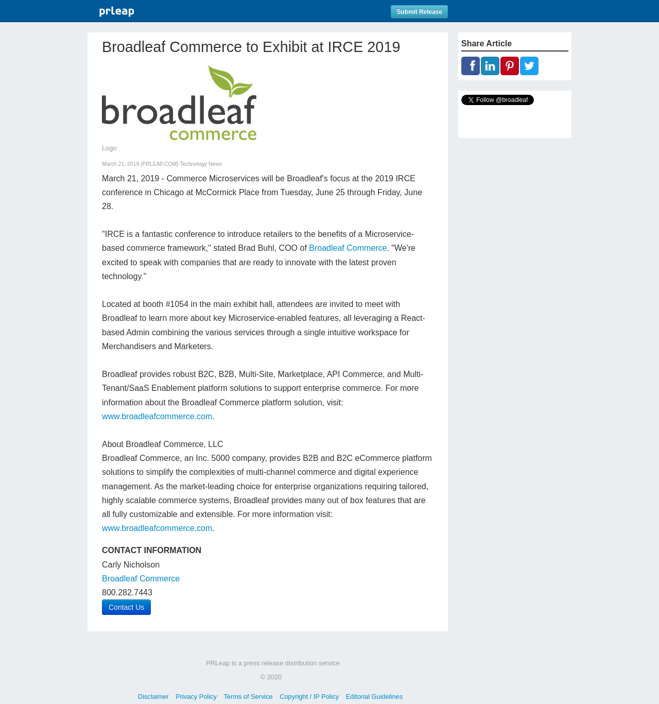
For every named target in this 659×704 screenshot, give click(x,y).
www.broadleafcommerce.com (157, 416)
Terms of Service (247, 696)
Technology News (201, 164)
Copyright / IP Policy (309, 696)
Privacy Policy (196, 696)
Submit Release (419, 11)
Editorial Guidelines (374, 696)
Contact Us (126, 607)
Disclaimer (153, 696)
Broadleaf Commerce (348, 248)
